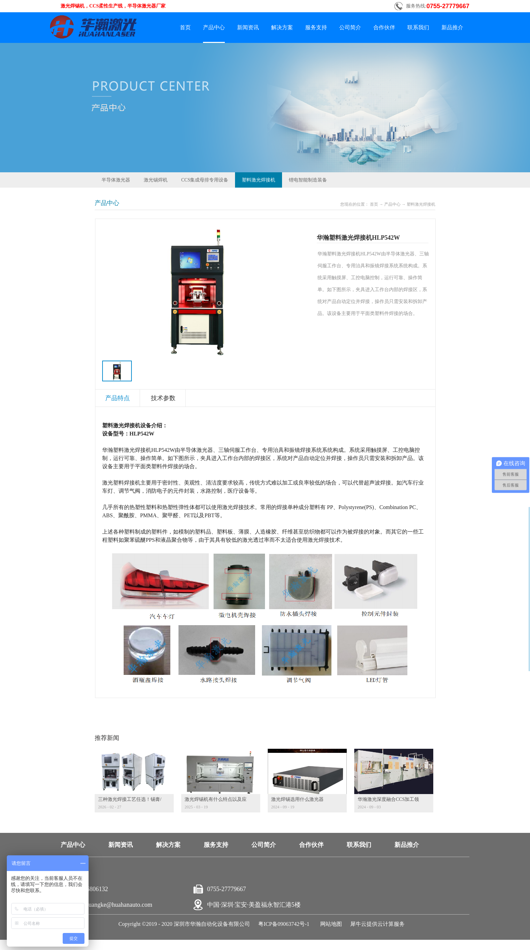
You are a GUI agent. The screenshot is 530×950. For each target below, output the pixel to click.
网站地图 (329, 924)
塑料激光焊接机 (421, 204)
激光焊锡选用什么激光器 (297, 799)
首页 (185, 27)
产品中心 (392, 204)
